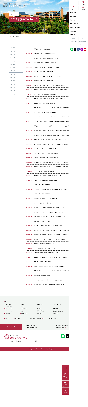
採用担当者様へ (82, 41)
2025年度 (10, 51)
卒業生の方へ (74, 41)
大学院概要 (19, 359)
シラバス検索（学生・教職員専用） (32, 372)
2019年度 (10, 71)
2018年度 (10, 74)
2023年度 (10, 57)
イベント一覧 (7, 362)
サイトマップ (20, 362)
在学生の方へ (82, 38)
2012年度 (10, 94)
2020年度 (10, 67)
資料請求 (31, 362)
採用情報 (16, 372)
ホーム (6, 355)
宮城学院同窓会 (48, 381)
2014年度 (10, 87)
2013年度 (10, 90)
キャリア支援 (73, 31)
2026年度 (10, 48)
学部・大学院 (73, 16)
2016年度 (10, 81)
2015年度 (10, 84)
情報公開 (6, 372)
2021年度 (10, 64)
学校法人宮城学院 (25, 379)
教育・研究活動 (74, 23)
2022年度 (10, 61)
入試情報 (72, 34)
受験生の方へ (74, 38)
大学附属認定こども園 (26, 381)
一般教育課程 (8, 359)
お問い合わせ (78, 44)
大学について (73, 12)
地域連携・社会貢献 (75, 27)
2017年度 (10, 77)
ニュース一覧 (57, 358)
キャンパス (72, 20)
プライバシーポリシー (53, 372)
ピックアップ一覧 (45, 358)
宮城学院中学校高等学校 (50, 379)
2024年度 (10, 54)
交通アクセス (57, 362)
